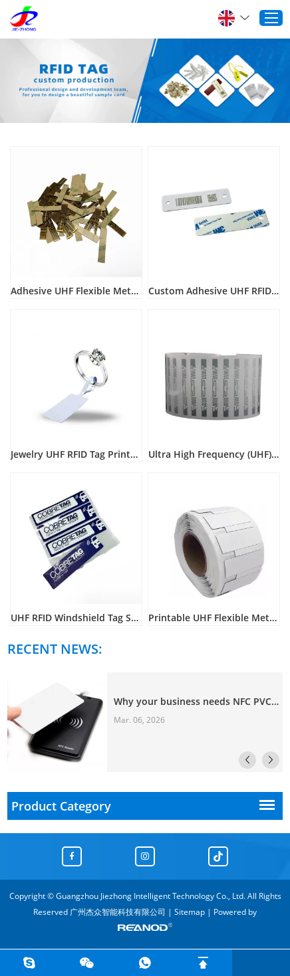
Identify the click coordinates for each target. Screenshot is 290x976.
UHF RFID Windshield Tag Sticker (76, 617)
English (233, 18)
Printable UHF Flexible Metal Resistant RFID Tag (213, 617)
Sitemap (189, 912)
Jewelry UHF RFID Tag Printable (76, 454)
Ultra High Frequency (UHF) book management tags (213, 454)
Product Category (61, 806)
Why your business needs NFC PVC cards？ (196, 701)
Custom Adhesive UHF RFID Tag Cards (213, 290)
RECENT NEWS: (54, 649)
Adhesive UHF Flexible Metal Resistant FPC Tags (76, 290)
